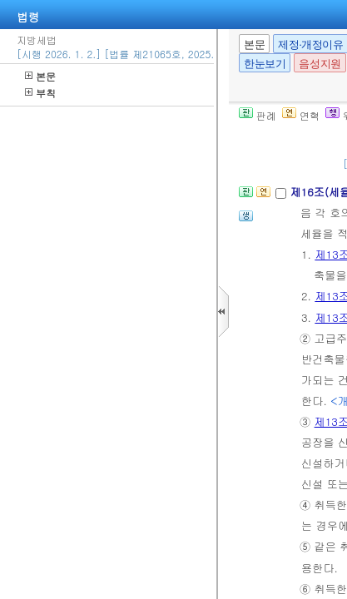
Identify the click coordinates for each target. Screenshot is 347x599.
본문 (40, 76)
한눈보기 (264, 63)
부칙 (40, 93)
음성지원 (319, 63)
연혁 (301, 115)
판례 (257, 115)
